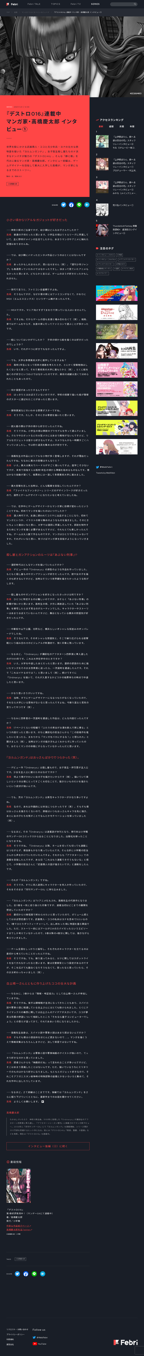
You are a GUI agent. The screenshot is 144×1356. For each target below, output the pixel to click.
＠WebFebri (42, 1337)
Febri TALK (34, 4)
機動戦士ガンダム (104, 269)
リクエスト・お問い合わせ (17, 1329)
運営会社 (10, 1344)
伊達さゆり (121, 264)
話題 (117, 269)
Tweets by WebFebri (105, 473)
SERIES (95, 4)
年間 (132, 126)
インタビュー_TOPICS (106, 255)
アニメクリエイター (128, 259)
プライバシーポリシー (15, 1334)
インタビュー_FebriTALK (107, 259)
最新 (101, 126)
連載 (16, 12)
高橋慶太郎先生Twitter (18, 1229)
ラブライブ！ (103, 273)
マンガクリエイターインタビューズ (35, 12)
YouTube (42, 1344)
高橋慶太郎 (13, 184)
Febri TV (76, 4)
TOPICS (55, 4)
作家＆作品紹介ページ (17, 1226)
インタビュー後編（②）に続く (48, 1146)
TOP (8, 12)
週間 (111, 126)
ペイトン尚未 (128, 269)
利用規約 (10, 1339)
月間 (121, 126)
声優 (120, 255)
